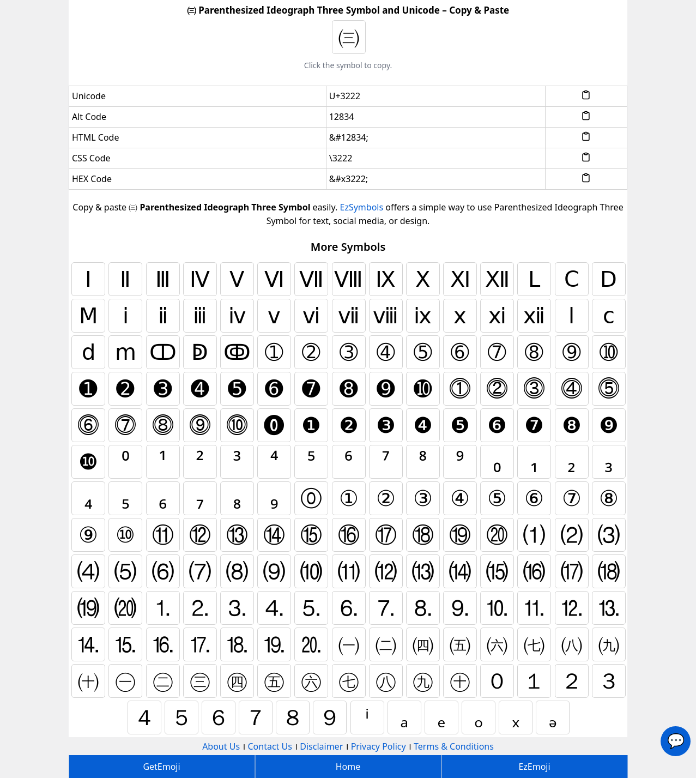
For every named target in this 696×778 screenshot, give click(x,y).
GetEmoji (161, 767)
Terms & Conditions (454, 746)
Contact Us (269, 746)
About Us (221, 746)
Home (348, 767)
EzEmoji (534, 767)
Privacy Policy (378, 746)
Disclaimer (321, 746)
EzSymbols (361, 207)
